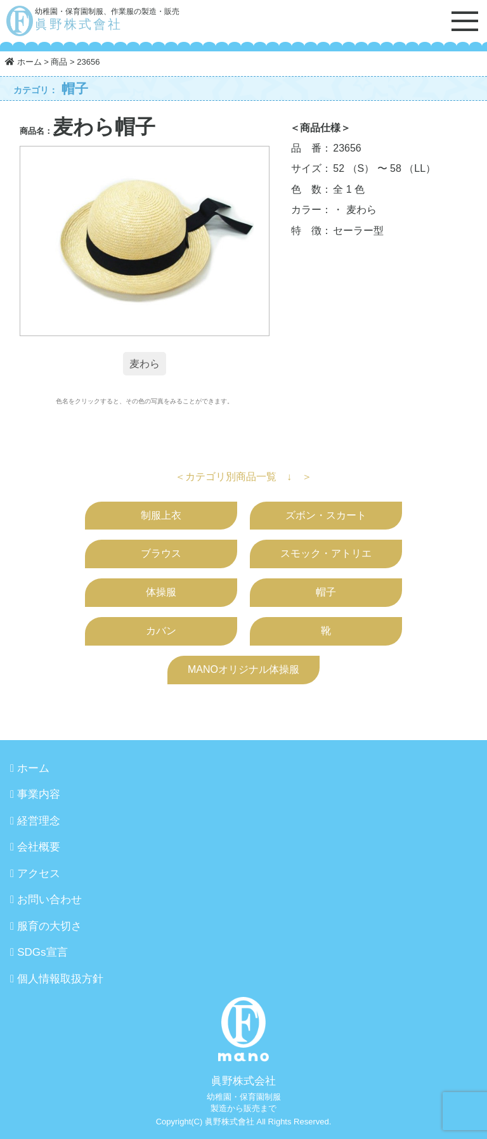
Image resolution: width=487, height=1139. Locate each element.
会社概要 (38, 847)
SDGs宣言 (42, 952)
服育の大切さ (49, 926)
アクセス (38, 874)
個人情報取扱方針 (60, 979)
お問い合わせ (49, 900)
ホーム (33, 768)
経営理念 (38, 821)
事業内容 (38, 794)
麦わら (144, 363)
